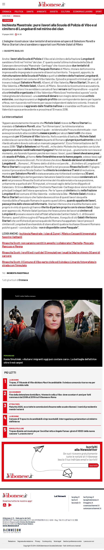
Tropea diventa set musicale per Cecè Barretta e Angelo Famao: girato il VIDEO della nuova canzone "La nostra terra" (52, 432)
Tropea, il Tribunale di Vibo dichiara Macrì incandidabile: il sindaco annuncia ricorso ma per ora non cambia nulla (52, 383)
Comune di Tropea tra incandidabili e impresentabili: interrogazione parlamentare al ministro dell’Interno (53, 420)
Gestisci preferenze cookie (72, 541)
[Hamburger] (3, 4)
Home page (6, 16)
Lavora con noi (89, 541)
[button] (99, 17)
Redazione (11, 541)
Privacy (37, 541)
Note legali (57, 541)
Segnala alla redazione (25, 541)
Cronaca (16, 16)
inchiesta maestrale (18, 273)
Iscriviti (94, 465)
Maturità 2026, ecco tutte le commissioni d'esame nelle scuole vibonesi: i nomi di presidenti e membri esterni (53, 408)
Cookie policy (47, 541)
